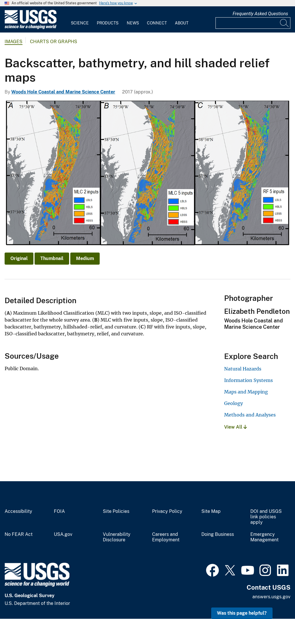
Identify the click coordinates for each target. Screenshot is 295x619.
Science (80, 23)
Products (107, 23)
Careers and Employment (165, 537)
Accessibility (18, 511)
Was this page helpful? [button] (242, 613)
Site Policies (116, 511)
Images (13, 41)
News (133, 23)
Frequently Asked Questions (260, 13)
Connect (157, 23)
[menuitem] (80, 19)
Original (19, 258)
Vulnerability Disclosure (117, 537)
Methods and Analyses (250, 415)
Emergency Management (264, 537)
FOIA (59, 511)
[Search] (284, 23)
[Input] (252, 23)
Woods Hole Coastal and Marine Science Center (63, 92)
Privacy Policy (167, 511)
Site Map (211, 511)
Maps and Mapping (246, 392)
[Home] (30, 27)
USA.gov (63, 534)
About (181, 23)
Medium (85, 258)
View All (235, 427)
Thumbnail (51, 258)
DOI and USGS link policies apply (266, 517)
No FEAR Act (19, 534)
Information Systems (248, 380)
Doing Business (217, 534)
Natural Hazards (242, 369)
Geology (233, 403)
